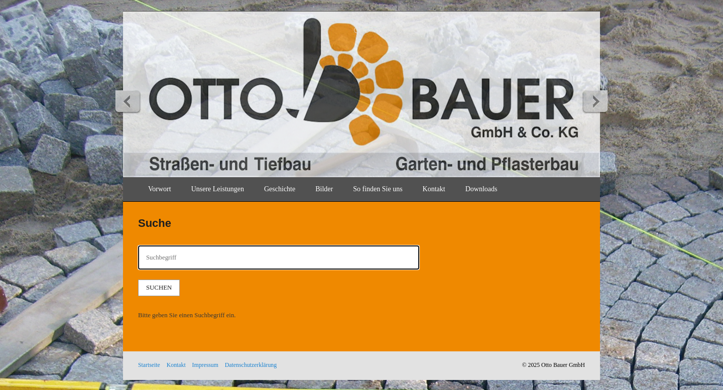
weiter (595, 101)
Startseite (149, 365)
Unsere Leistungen (217, 189)
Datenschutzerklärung (251, 365)
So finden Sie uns (377, 189)
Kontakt (434, 189)
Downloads (481, 189)
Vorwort (159, 189)
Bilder (324, 189)
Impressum (205, 365)
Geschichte (279, 189)
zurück (128, 101)
